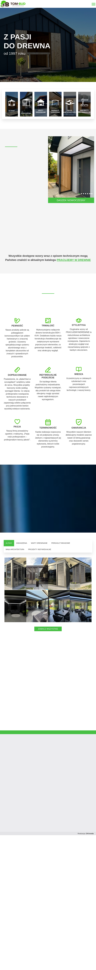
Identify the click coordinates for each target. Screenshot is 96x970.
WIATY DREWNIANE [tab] (39, 543)
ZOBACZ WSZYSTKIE (48, 661)
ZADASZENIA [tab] (21, 543)
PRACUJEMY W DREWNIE (74, 259)
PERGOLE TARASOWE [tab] (60, 543)
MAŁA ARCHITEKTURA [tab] (15, 549)
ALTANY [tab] (9, 543)
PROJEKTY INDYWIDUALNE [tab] (39, 549)
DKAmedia (90, 866)
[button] (79, 194)
